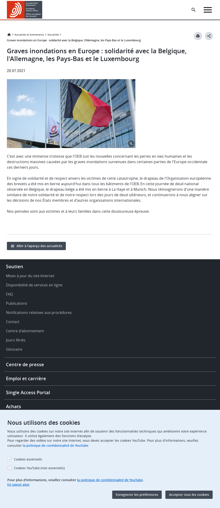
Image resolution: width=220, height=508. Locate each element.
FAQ (9, 294)
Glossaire (14, 349)
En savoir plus (18, 484)
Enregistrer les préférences (137, 494)
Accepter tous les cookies (189, 494)
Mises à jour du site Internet (30, 275)
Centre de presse (25, 364)
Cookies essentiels (28, 459)
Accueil (9, 34)
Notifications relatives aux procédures (39, 312)
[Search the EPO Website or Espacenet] (193, 10)
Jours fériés (15, 340)
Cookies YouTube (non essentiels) (39, 468)
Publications (16, 303)
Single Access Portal (28, 392)
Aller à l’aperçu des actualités (39, 246)
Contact (12, 321)
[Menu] (207, 10)
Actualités (53, 34)
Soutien (14, 266)
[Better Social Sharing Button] (209, 36)
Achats (13, 406)
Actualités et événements (29, 34)
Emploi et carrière (26, 378)
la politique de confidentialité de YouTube (55, 445)
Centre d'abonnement (25, 330)
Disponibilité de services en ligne (34, 284)
